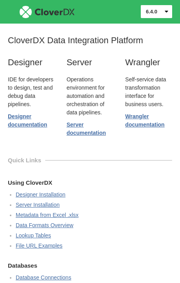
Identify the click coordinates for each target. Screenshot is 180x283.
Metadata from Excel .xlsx (47, 215)
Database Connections (43, 277)
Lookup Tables (33, 235)
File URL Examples (39, 246)
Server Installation (38, 205)
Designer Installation (40, 194)
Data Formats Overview (44, 225)
